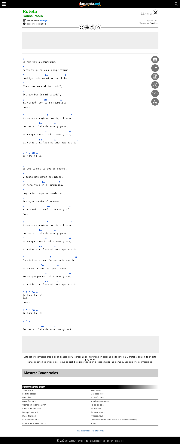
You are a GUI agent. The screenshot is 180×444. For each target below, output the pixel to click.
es (103, 441)
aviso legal (83, 441)
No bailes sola (97, 405)
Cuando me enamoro (31, 408)
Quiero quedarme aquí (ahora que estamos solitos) (114, 419)
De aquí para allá (30, 412)
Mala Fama (96, 390)
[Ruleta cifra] (97, 430)
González (153, 23)
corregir (43, 21)
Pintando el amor (98, 412)
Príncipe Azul (97, 416)
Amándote (26, 397)
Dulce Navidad (29, 416)
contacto (119, 441)
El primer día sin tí (30, 419)
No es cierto (96, 408)
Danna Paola (33, 16)
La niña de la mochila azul (34, 423)
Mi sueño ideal (97, 397)
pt (112, 441)
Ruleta (30, 11)
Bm (46, 75)
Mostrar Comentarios (41, 373)
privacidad (95, 441)
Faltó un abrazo (29, 394)
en (108, 441)
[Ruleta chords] (84, 430)
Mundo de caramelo (99, 401)
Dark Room (28, 390)
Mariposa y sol (97, 394)
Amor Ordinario (29, 401)
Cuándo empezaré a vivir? (34, 405)
